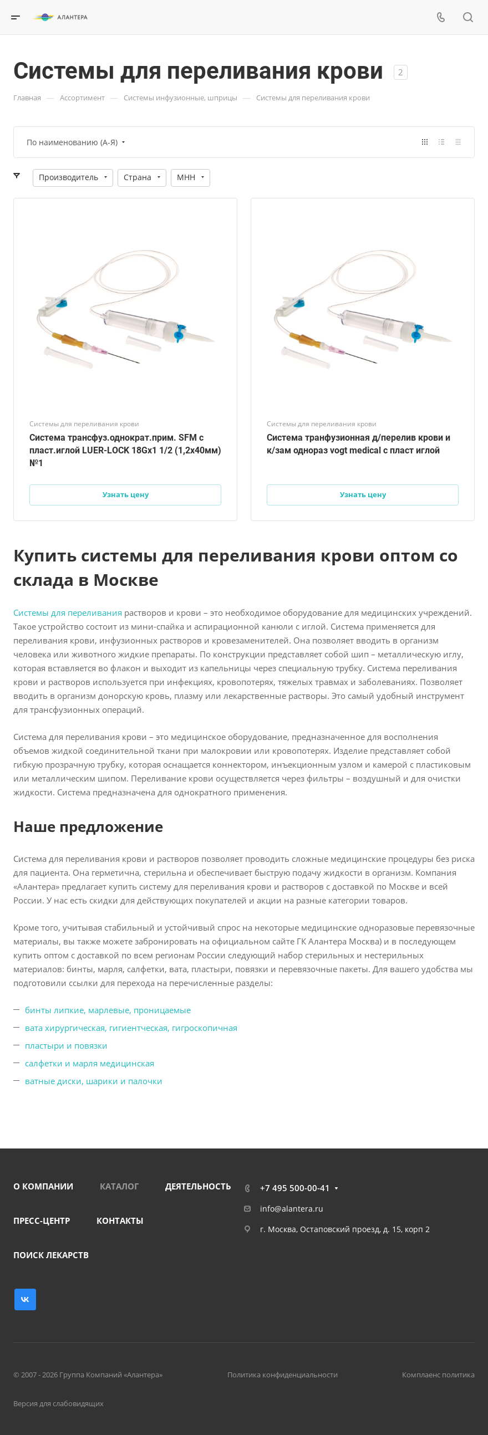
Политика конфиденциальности (282, 1375)
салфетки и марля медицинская (89, 1063)
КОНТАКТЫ (120, 1220)
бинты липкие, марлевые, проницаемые (108, 1009)
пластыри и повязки (66, 1045)
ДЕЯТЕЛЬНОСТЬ (198, 1186)
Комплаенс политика (438, 1375)
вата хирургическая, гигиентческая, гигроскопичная (131, 1027)
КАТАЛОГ (119, 1186)
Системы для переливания (67, 612)
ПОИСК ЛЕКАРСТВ (51, 1254)
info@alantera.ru (291, 1208)
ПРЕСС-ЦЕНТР (41, 1220)
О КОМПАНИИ (43, 1186)
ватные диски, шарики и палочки (93, 1080)
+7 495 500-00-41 (295, 1187)
